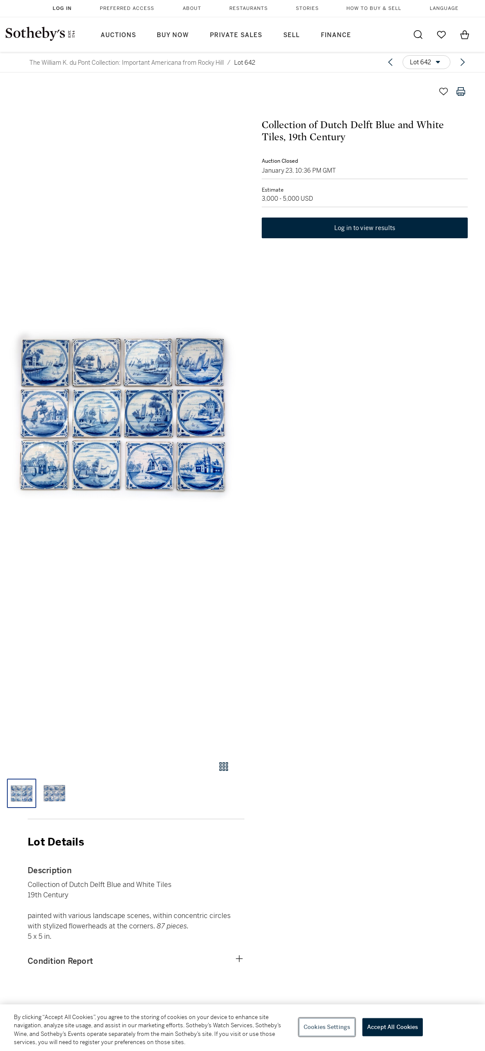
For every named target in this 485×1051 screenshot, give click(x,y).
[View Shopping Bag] (465, 34)
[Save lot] (443, 91)
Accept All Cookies (392, 1027)
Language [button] (444, 8)
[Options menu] (426, 62)
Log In (62, 8)
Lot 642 (244, 62)
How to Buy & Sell (373, 8)
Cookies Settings (327, 1027)
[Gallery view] (224, 766)
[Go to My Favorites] (441, 34)
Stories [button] (307, 8)
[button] (122, 413)
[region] (242, 1027)
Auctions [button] (118, 35)
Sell (291, 35)
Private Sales (236, 35)
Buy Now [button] (173, 35)
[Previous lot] (390, 62)
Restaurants (248, 8)
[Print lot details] (461, 91)
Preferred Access (127, 8)
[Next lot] (462, 62)
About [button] (192, 8)
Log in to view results (365, 228)
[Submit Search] (418, 34)
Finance (336, 35)
